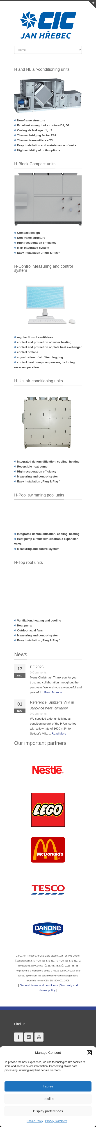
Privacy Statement (56, 1121)
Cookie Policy (35, 1121)
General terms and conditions (39, 985)
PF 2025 (36, 667)
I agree (48, 1086)
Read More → (53, 692)
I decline (48, 1099)
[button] (89, 1052)
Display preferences (48, 1111)
